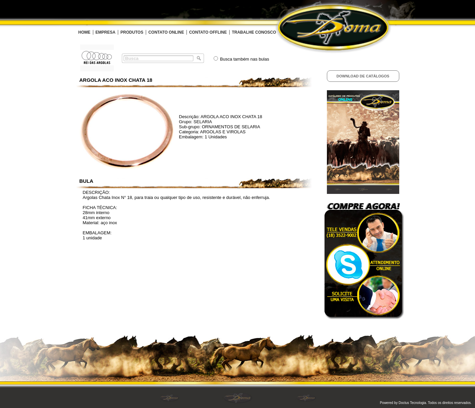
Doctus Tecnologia (412, 403)
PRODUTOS (132, 32)
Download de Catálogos (363, 76)
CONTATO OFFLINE (208, 32)
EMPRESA (105, 32)
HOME (84, 32)
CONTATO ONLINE (166, 32)
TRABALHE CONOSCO (254, 32)
